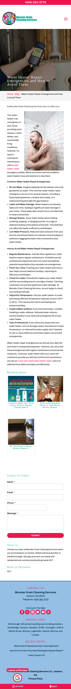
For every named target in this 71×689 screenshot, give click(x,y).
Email (11, 492)
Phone (11, 503)
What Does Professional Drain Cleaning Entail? (36, 646)
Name (11, 482)
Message (12, 513)
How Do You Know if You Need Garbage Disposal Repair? (36, 650)
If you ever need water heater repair (34, 361)
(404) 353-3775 (35, 2)
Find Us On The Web (35, 608)
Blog (57, 107)
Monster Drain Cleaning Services (26, 106)
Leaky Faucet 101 (36, 655)
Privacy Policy (35, 679)
